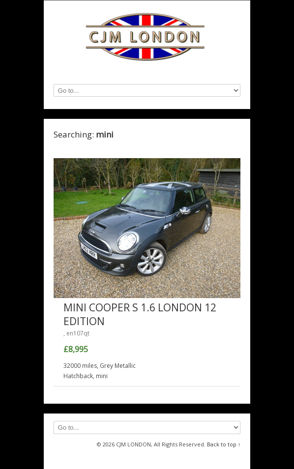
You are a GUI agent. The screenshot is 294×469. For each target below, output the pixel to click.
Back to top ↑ (224, 444)
